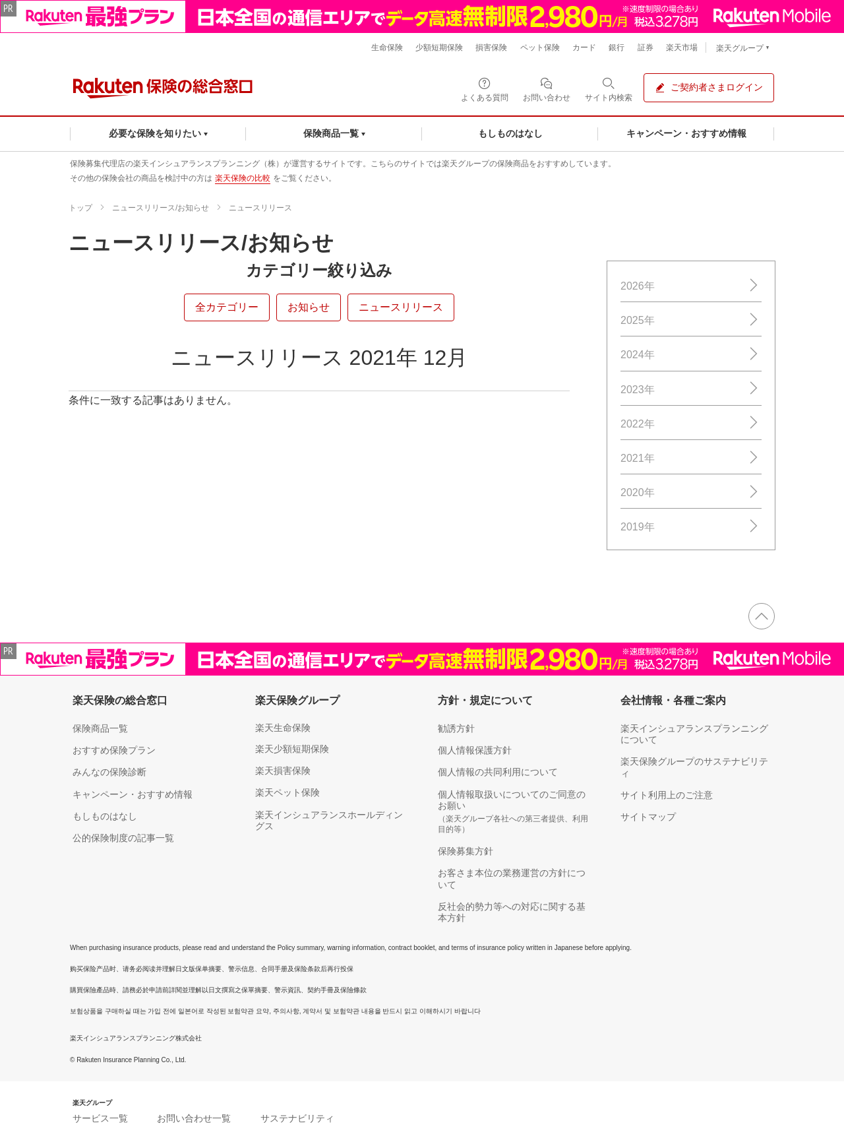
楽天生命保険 (283, 727)
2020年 (691, 492)
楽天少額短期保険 (292, 749)
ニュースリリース (260, 207)
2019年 (691, 527)
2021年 (691, 458)
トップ (80, 207)
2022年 (691, 423)
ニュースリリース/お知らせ (160, 207)
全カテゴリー (226, 307)
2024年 (691, 355)
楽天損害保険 (283, 770)
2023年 (691, 389)
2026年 (691, 286)
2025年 (691, 320)
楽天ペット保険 (287, 792)
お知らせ (308, 307)
